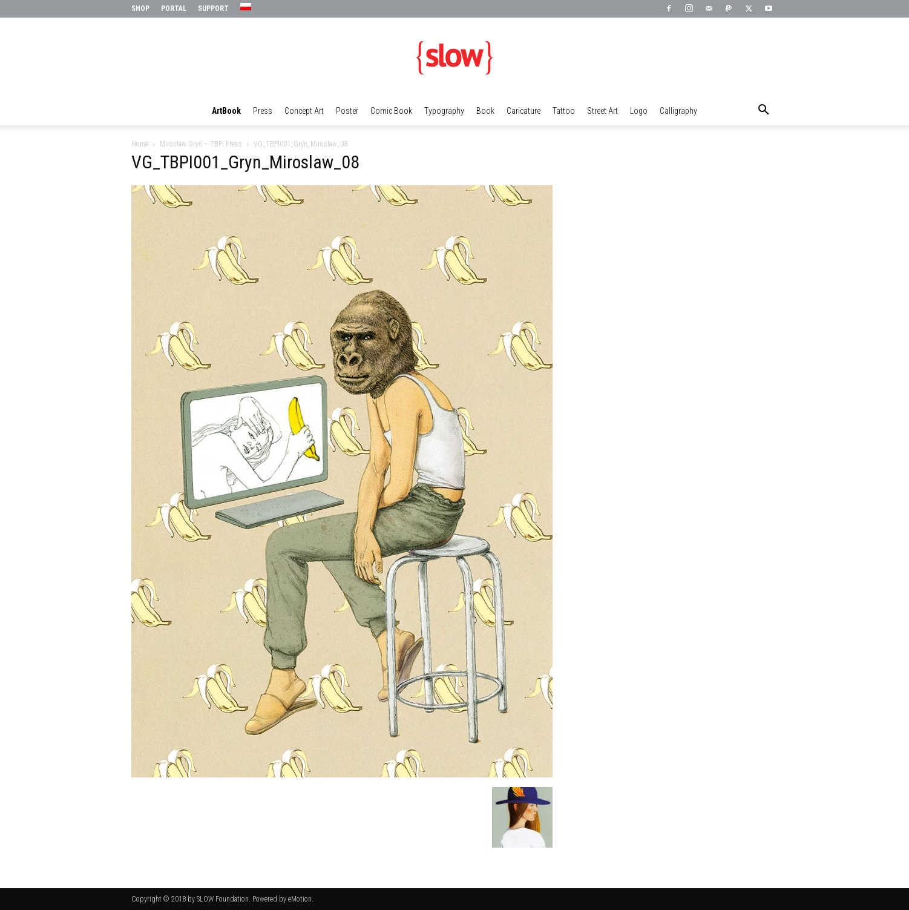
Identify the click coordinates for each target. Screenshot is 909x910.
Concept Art (304, 111)
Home (139, 144)
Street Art (602, 111)
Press (262, 111)
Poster (347, 111)
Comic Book (391, 111)
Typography (444, 111)
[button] (763, 111)
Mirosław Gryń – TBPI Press (201, 144)
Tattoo (564, 111)
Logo (639, 111)
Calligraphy (678, 111)
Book (485, 111)
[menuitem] (247, 7)
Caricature (523, 111)
